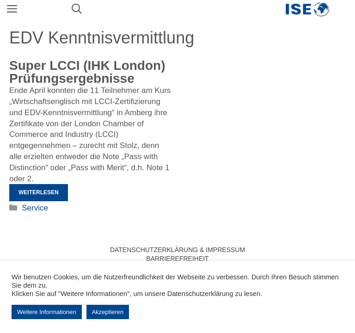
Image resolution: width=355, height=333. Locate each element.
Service (35, 208)
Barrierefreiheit (177, 258)
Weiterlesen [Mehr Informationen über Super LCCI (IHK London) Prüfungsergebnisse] (38, 192)
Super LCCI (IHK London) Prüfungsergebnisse (87, 72)
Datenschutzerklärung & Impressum (177, 249)
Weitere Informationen (46, 311)
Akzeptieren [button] (108, 311)
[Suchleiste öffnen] (77, 9)
